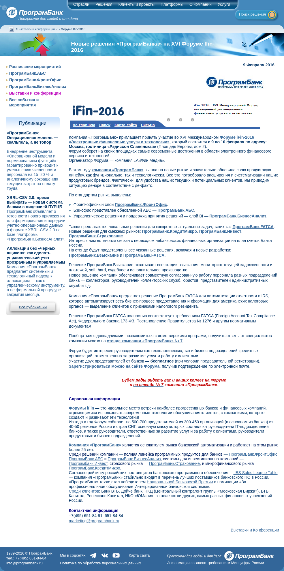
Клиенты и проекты (137, 4)
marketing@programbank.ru (94, 521)
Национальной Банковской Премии (180, 482)
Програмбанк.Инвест (88, 463)
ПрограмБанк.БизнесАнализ (37, 86)
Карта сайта (139, 555)
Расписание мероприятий (35, 66)
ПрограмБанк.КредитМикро (94, 468)
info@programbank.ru (24, 563)
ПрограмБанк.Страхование (174, 463)
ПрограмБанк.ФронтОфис (35, 80)
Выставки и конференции (36, 29)
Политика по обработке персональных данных (100, 563)
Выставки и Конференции (255, 530)
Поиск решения (252, 14)
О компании (200, 4)
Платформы (172, 4)
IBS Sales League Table (256, 472)
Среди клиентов (84, 491)
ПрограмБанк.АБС (27, 73)
